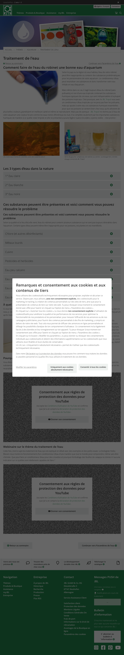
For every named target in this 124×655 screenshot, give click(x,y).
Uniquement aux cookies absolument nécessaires (61, 368)
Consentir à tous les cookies (93, 367)
